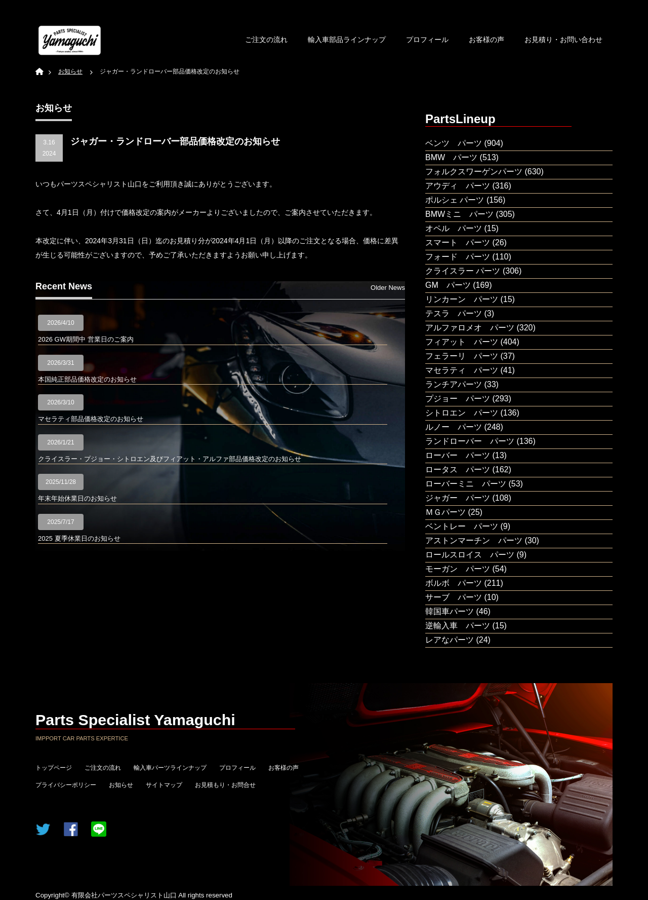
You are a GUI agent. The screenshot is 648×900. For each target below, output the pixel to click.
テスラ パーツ (453, 313)
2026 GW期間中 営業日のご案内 (86, 339)
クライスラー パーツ (462, 271)
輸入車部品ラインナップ (347, 39)
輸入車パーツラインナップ (170, 768)
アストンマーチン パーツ (473, 540)
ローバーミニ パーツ (465, 483)
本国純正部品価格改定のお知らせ (87, 379)
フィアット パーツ (461, 342)
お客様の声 (486, 39)
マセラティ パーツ (461, 370)
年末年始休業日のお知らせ (77, 498)
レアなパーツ (449, 639)
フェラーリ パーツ (461, 356)
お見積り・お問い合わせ (563, 39)
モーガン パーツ (457, 569)
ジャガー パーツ (457, 498)
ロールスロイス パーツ (469, 554)
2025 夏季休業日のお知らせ (79, 538)
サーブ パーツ (453, 597)
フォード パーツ (457, 256)
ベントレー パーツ (461, 526)
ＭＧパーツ (445, 512)
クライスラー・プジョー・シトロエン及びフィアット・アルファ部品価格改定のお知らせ (169, 459)
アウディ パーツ (457, 185)
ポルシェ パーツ (454, 200)
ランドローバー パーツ (469, 441)
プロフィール (427, 39)
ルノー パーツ (453, 427)
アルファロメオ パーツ (469, 327)
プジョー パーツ (457, 398)
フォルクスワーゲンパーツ (473, 171)
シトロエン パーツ (461, 412)
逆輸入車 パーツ (457, 625)
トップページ (53, 768)
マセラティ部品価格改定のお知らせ (90, 419)
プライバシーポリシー (65, 785)
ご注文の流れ (266, 39)
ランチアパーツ (453, 384)
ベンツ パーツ (453, 143)
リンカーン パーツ (461, 299)
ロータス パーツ (457, 469)
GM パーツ (448, 285)
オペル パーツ (453, 228)
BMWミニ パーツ (459, 214)
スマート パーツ (457, 242)
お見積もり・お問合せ (225, 785)
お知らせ (121, 785)
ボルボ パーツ (453, 583)
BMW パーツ (451, 157)
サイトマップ (164, 785)
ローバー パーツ (457, 455)
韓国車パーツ (449, 611)
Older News (388, 287)
